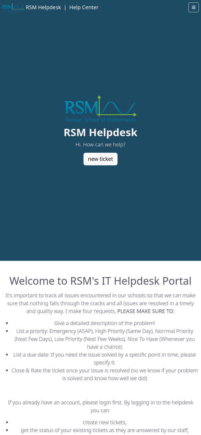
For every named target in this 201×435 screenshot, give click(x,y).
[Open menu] (193, 7)
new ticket (100, 159)
